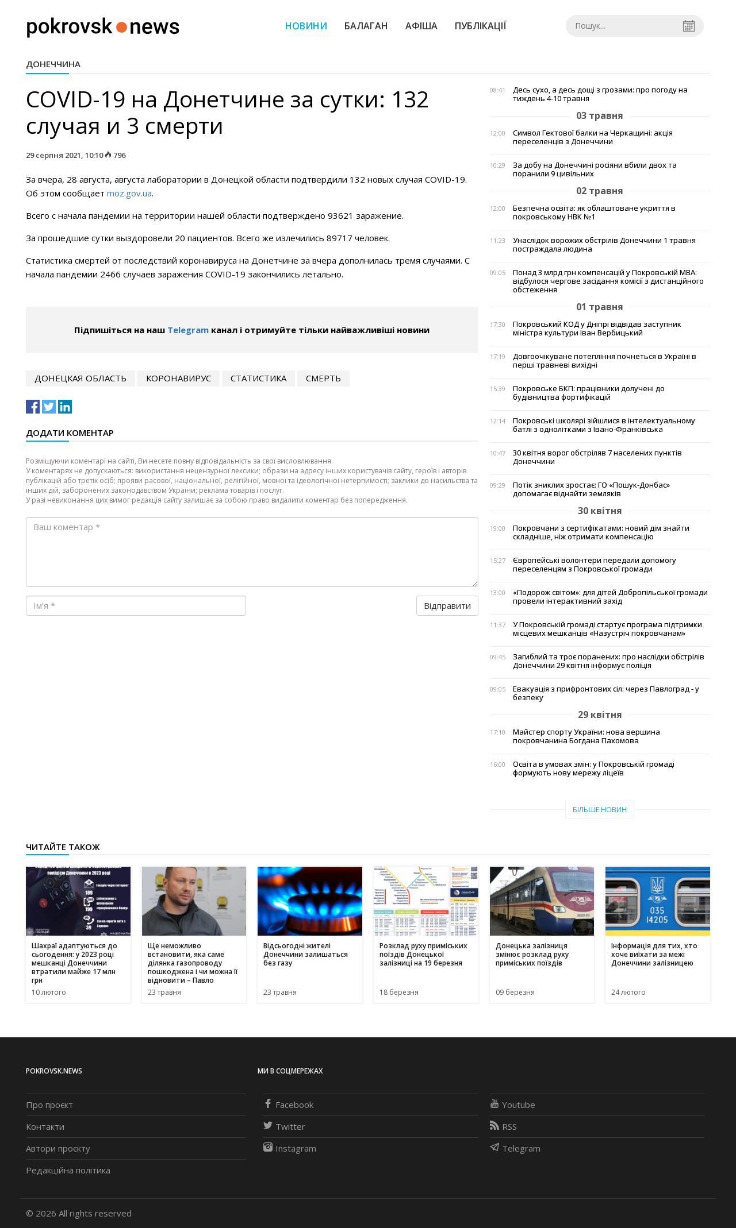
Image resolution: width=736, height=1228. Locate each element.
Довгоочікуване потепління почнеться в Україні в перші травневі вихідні (604, 360)
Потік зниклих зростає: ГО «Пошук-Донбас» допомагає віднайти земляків (591, 489)
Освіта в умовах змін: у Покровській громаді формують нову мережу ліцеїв (593, 768)
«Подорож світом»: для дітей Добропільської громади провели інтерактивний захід (610, 596)
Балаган (366, 26)
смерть (323, 378)
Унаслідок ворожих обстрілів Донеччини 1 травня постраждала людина (604, 244)
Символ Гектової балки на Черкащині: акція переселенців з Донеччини (593, 137)
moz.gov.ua (129, 193)
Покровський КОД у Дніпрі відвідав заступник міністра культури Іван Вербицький (597, 328)
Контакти (45, 1126)
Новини (306, 26)
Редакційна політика (68, 1170)
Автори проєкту (58, 1148)
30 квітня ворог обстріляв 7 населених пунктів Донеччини (597, 457)
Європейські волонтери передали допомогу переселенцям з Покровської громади (594, 564)
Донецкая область (80, 378)
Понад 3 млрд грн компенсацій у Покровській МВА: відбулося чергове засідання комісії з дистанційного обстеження (608, 281)
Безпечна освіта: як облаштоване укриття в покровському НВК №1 (594, 212)
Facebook (288, 1104)
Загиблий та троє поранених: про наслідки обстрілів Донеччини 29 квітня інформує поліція (608, 661)
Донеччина (53, 63)
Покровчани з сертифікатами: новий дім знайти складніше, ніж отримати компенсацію (601, 532)
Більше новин (600, 809)
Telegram (188, 329)
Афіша (421, 26)
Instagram (289, 1148)
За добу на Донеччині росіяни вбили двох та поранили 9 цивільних (595, 169)
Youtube (512, 1104)
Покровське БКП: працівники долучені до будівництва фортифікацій (589, 392)
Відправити (447, 605)
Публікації (481, 26)
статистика (258, 378)
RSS (503, 1126)
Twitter (284, 1126)
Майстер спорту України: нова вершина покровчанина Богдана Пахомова (586, 736)
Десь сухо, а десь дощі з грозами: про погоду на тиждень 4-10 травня (600, 94)
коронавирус (178, 378)
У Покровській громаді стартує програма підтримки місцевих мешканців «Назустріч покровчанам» (607, 629)
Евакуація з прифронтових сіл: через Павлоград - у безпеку (606, 693)
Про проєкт (49, 1104)
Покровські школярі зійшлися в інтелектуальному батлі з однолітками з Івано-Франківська (604, 425)
